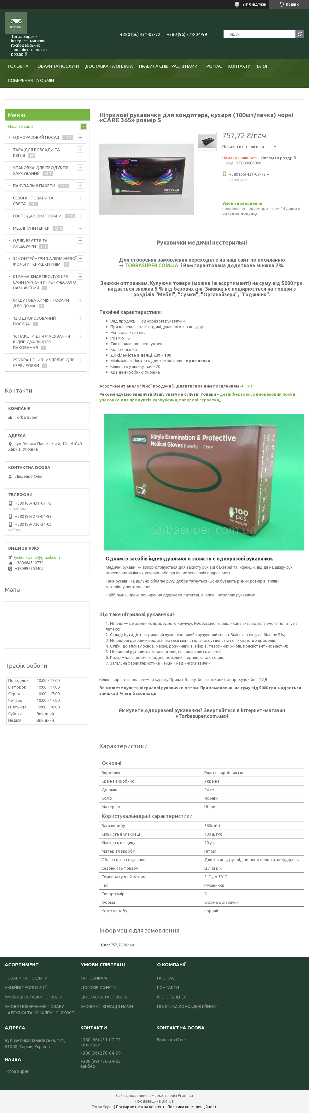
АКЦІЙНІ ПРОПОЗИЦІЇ (26, 987)
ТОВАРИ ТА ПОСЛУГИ (57, 66)
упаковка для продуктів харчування (138, 400)
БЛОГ (262, 66)
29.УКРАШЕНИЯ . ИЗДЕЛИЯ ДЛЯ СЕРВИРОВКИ (43, 363)
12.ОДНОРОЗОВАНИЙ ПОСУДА (34, 321)
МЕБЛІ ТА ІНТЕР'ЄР (31, 228)
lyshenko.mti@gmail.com (37, 557)
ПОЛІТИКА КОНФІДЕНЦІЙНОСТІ (188, 1006)
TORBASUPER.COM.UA (151, 265)
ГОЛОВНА (18, 66)
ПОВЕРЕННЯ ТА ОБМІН (31, 80)
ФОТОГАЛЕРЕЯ (171, 997)
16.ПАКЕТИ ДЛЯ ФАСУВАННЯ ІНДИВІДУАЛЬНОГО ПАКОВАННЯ (41, 342)
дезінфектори (235, 394)
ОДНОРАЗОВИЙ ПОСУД (36, 137)
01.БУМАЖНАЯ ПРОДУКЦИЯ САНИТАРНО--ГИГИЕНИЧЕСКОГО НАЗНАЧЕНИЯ (44, 282)
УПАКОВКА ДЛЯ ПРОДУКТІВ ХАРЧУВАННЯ (41, 170)
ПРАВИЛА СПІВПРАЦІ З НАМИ (168, 66)
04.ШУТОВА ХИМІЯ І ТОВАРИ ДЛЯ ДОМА (41, 303)
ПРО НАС (213, 66)
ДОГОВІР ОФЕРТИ (98, 987)
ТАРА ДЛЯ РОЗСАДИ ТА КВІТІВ (36, 152)
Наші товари (20, 126)
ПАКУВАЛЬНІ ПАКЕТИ (34, 185)
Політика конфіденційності (192, 1107)
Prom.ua (185, 1095)
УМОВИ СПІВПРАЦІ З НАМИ (107, 1006)
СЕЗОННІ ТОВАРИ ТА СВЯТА (33, 201)
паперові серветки (199, 400)
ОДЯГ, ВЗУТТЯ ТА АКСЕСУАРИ (30, 243)
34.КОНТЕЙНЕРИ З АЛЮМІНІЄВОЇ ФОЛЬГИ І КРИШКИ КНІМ (45, 261)
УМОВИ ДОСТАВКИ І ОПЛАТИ (33, 997)
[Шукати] (299, 34)
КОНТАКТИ (239, 66)
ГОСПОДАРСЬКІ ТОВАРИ (37, 216)
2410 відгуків (254, 4)
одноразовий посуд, (274, 394)
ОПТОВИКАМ (94, 978)
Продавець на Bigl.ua (154, 1101)
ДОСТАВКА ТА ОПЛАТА (109, 66)
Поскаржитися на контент (140, 1107)
